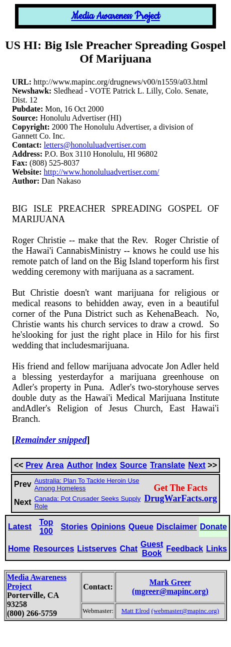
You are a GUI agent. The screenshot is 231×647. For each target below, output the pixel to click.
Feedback (184, 548)
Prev (34, 465)
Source (133, 465)
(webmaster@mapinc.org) (186, 610)
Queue (141, 526)
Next (197, 465)
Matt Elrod (136, 610)
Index (106, 465)
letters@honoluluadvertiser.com (95, 145)
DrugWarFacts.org (180, 498)
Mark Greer (170, 582)
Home (19, 548)
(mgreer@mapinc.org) (170, 591)
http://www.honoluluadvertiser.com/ (102, 172)
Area (55, 465)
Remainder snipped (51, 440)
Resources (53, 548)
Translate (167, 465)
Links (216, 548)
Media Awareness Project (115, 16)
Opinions (108, 526)
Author (79, 465)
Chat (129, 548)
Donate (213, 526)
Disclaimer (176, 526)
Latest (20, 526)
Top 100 (46, 526)
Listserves (96, 548)
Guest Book (151, 548)
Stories (74, 526)
